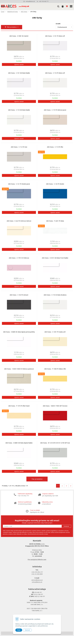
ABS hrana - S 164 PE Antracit (19, 295)
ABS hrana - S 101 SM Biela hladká (19, 73)
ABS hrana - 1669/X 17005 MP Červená (55, 406)
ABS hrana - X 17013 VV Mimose (19, 258)
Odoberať (66, 526)
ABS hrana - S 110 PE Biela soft (55, 73)
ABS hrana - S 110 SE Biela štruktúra (55, 295)
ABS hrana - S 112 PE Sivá (19, 147)
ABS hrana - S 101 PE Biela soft (55, 36)
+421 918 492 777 (44, 1)
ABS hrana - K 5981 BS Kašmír (18, 36)
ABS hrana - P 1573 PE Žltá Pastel (18, 406)
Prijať (18, 630)
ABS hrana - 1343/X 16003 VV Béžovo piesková (19, 369)
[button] (58, 6)
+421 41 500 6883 (37, 574)
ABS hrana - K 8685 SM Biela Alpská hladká (18, 443)
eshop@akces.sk (30, 1)
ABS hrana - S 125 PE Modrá (55, 184)
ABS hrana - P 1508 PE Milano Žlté (55, 369)
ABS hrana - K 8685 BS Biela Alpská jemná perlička (19, 332)
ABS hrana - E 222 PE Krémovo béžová (19, 221)
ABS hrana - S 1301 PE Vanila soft (55, 332)
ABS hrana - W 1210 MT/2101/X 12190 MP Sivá (55, 443)
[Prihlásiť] (63, 6)
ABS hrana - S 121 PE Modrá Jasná (19, 184)
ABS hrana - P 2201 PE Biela (55, 221)
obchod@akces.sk (37, 580)
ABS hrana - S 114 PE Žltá (55, 147)
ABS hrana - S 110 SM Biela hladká (19, 110)
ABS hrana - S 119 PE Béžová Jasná (55, 110)
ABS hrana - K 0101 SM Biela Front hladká (55, 258)
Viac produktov (37, 479)
